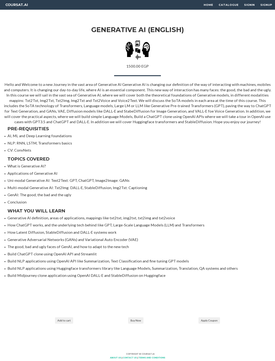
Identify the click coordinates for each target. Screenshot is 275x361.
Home (208, 9)
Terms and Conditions (151, 358)
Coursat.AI (19, 9)
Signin (249, 9)
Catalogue (229, 9)
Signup (266, 9)
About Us (115, 358)
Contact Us (130, 358)
